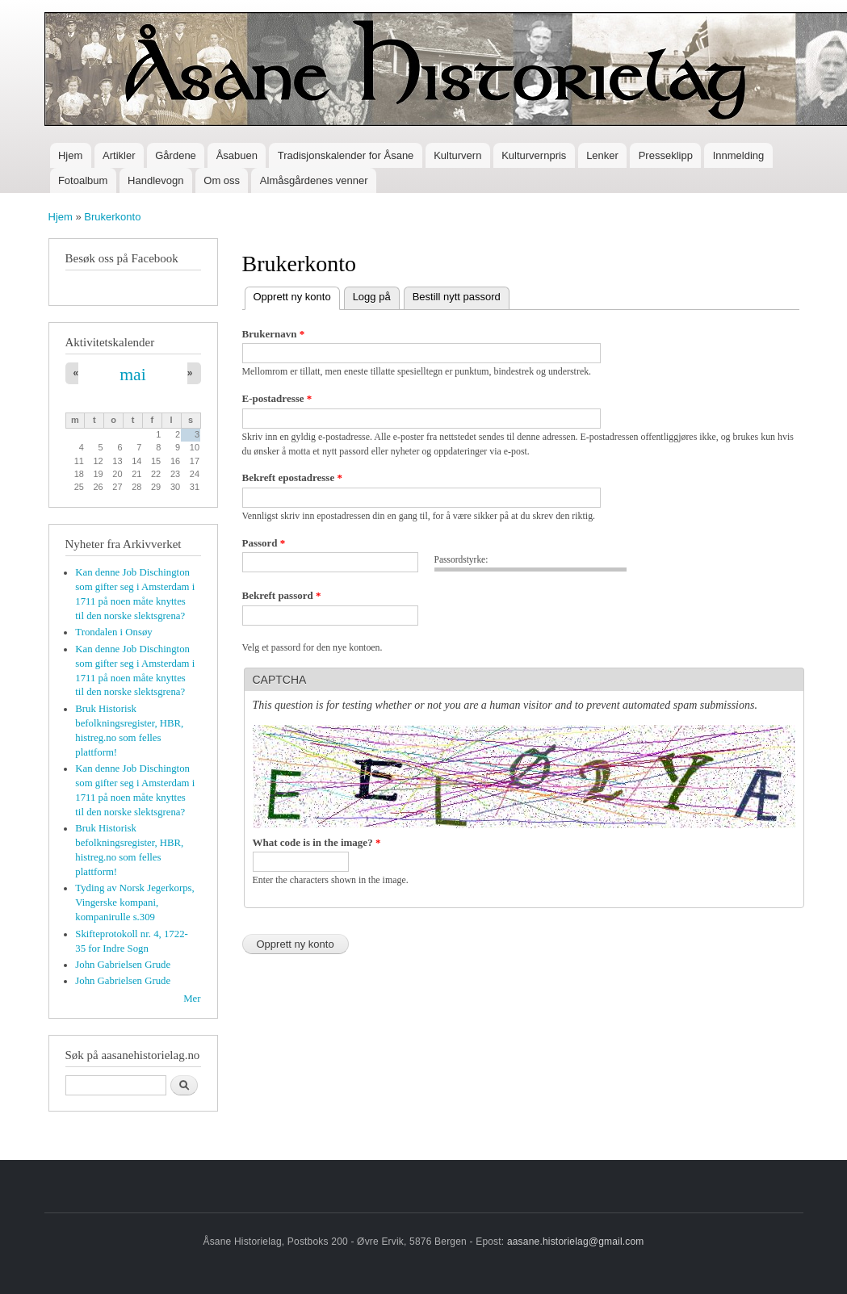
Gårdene (175, 155)
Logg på (372, 297)
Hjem (70, 155)
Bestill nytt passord (457, 297)
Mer (191, 998)
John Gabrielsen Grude (122, 964)
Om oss (221, 180)
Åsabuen (237, 155)
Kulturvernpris (533, 155)
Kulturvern (457, 155)
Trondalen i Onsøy (113, 632)
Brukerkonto (112, 217)
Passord (264, 543)
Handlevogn (155, 180)
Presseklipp (666, 155)
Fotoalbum (82, 180)
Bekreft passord (281, 595)
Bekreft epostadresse (292, 477)
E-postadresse (277, 398)
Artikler (119, 155)
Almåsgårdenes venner (314, 180)
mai (133, 374)
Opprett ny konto (297, 295)
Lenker (602, 155)
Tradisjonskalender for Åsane (346, 155)
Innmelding (739, 155)
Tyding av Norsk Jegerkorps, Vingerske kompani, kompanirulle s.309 (134, 902)
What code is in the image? (317, 842)
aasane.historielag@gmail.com (575, 1241)
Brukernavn (273, 334)
